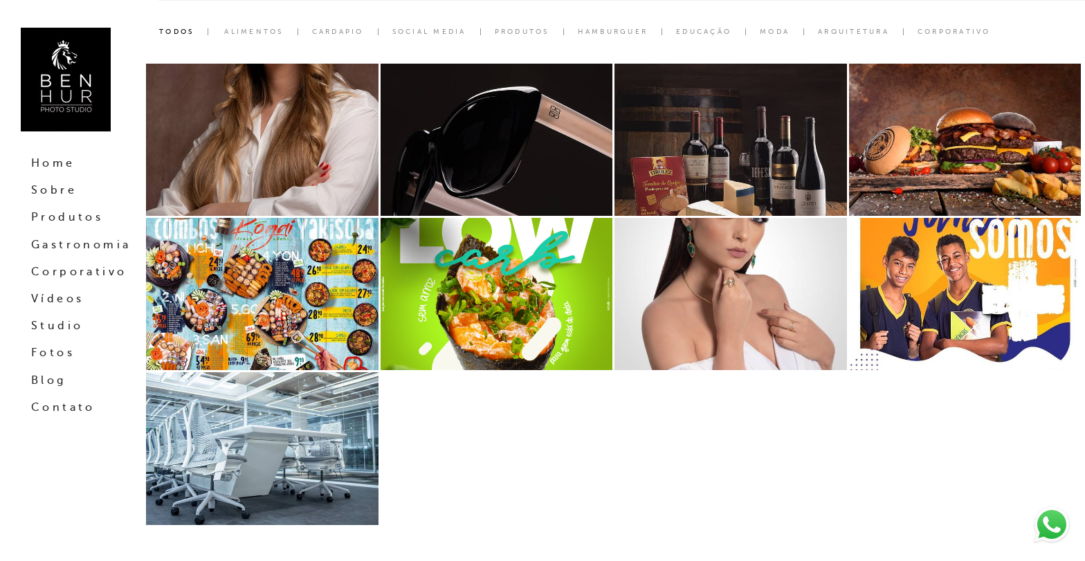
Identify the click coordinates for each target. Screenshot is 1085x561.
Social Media (429, 31)
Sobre (54, 190)
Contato (63, 407)
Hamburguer (613, 31)
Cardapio (338, 31)
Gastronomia (81, 245)
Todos (176, 31)
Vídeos (57, 299)
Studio (57, 326)
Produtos (67, 217)
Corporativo (79, 272)
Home (53, 163)
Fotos (53, 353)
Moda (775, 31)
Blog (48, 380)
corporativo (954, 31)
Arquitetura (853, 31)
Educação (703, 31)
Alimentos (253, 31)
